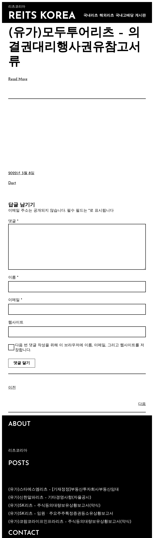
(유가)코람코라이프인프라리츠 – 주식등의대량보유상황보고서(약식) (69, 522)
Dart (12, 183)
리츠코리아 (17, 451)
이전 (12, 388)
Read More (17, 79)
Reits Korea (42, 16)
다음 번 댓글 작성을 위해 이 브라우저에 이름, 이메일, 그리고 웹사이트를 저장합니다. (79, 347)
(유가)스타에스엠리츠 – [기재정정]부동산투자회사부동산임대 (63, 490)
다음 (142, 404)
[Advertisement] (77, 132)
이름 (13, 278)
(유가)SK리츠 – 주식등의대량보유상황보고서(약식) (54, 506)
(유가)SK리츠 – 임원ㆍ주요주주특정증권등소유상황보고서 (60, 514)
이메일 (15, 300)
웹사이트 (15, 323)
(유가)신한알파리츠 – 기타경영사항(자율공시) (49, 498)
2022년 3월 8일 (21, 173)
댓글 (13, 221)
